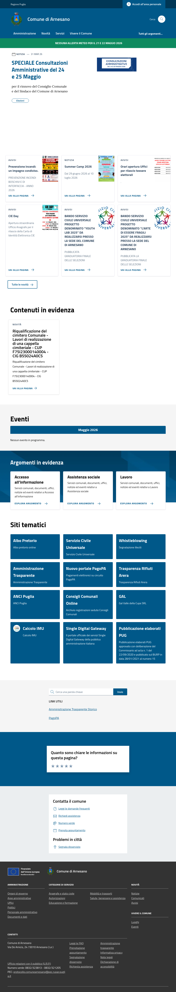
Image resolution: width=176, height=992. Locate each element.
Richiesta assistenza (81, 966)
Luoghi (135, 922)
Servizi (60, 33)
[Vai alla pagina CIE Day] (20, 268)
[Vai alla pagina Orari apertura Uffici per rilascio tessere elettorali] (133, 194)
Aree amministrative (19, 898)
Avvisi (134, 903)
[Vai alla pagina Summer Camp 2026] (76, 194)
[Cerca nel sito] (161, 19)
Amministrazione (24, 33)
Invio (120, 692)
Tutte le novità (22, 284)
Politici (11, 907)
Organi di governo (18, 893)
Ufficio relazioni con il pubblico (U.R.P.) (29, 964)
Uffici (11, 903)
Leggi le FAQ (76, 943)
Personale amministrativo (22, 912)
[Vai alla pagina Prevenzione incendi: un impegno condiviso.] (20, 194)
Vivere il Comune (81, 33)
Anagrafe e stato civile (61, 893)
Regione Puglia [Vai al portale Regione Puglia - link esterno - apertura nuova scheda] (18, 4)
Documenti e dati (17, 917)
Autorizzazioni (57, 898)
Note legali (106, 957)
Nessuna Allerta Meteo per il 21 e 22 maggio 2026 (88, 43)
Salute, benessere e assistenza (107, 898)
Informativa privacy (111, 952)
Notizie (135, 893)
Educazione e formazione (63, 903)
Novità (45, 33)
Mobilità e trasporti (101, 893)
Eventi (135, 927)
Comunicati (137, 898)
